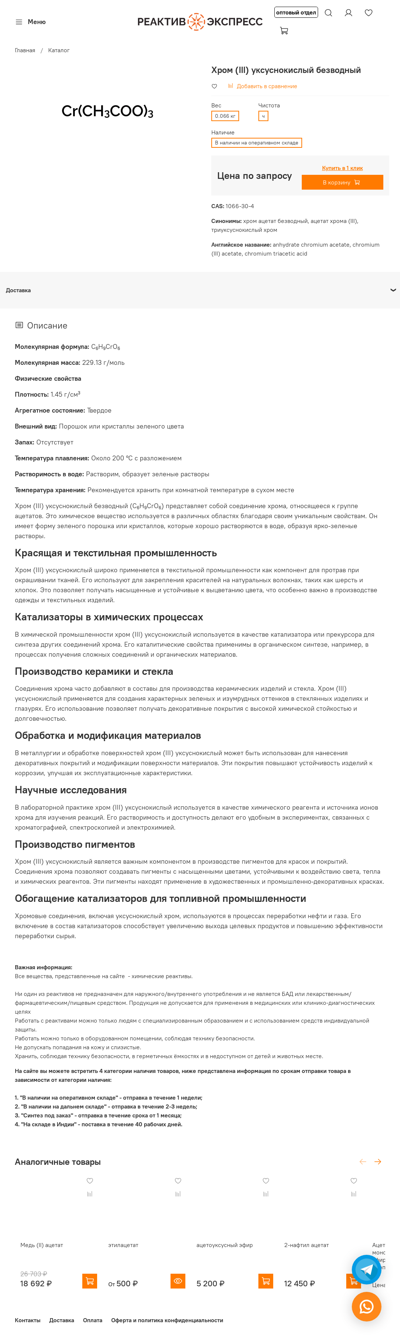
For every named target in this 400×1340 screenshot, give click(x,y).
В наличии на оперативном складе (256, 142)
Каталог (59, 50)
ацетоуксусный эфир (234, 1252)
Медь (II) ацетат (36, 1252)
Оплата (92, 1320)
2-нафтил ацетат (323, 1252)
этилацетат (125, 1252)
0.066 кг (225, 116)
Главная (25, 50)
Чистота (269, 105)
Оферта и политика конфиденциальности (167, 1320)
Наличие (223, 132)
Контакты (27, 1320)
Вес (216, 105)
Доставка (61, 1320)
